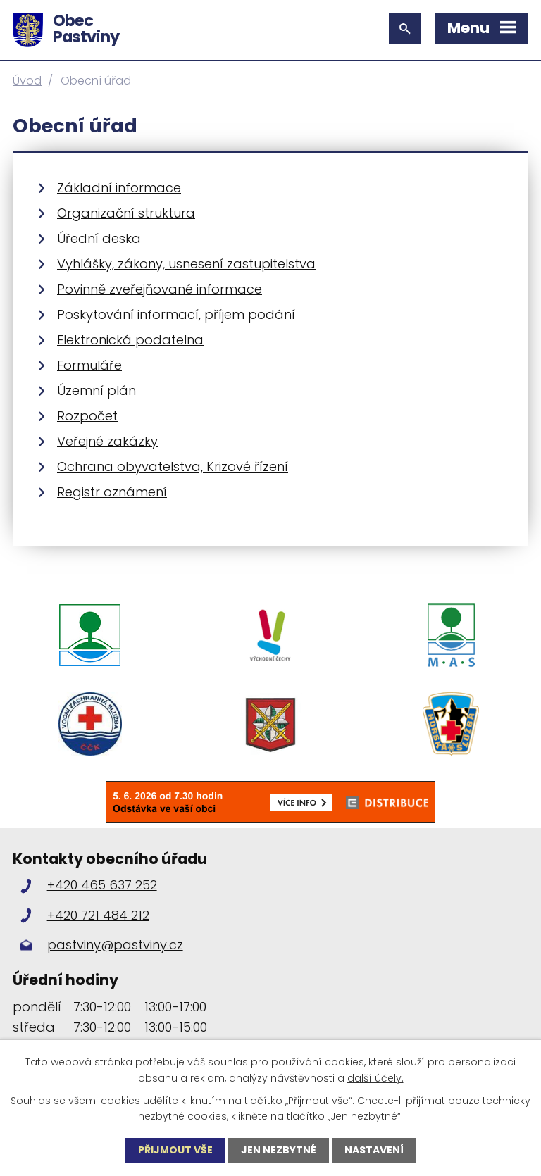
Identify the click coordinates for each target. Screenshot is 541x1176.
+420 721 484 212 (98, 915)
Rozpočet (87, 416)
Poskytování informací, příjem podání (176, 314)
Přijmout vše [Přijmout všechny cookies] (175, 1150)
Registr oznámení (112, 492)
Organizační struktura (126, 213)
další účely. (375, 1077)
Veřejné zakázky (107, 441)
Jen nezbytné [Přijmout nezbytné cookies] (278, 1150)
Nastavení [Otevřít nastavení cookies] (374, 1150)
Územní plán (96, 390)
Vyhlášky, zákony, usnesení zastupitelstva (186, 264)
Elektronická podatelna (130, 340)
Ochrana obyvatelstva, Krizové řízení (172, 466)
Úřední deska (99, 238)
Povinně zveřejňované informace (159, 289)
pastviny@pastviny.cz (115, 944)
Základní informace (119, 187)
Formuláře (89, 365)
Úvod (27, 81)
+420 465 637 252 (102, 885)
